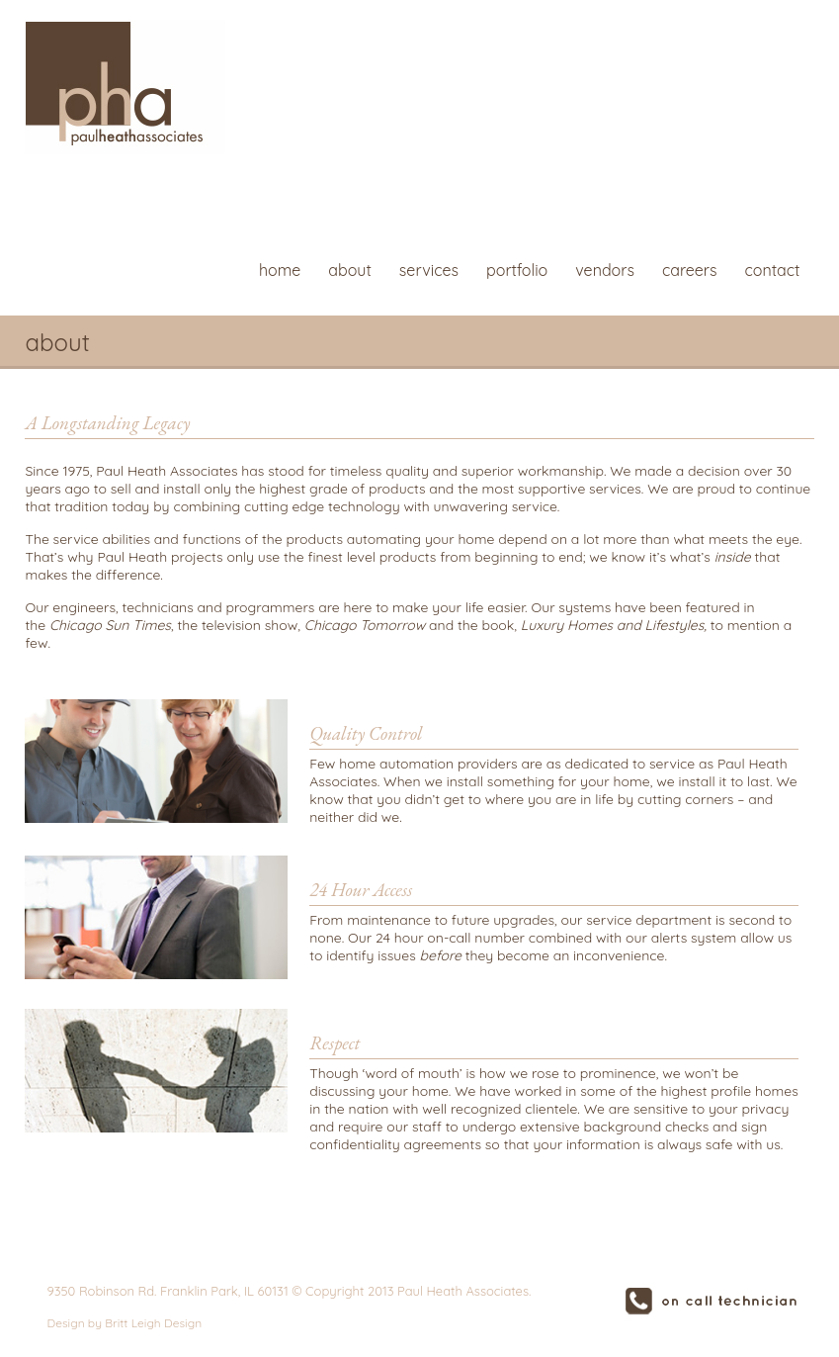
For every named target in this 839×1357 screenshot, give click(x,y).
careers (689, 270)
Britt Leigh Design (153, 1322)
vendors (604, 270)
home (279, 270)
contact (771, 270)
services (429, 270)
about (350, 270)
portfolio (516, 270)
